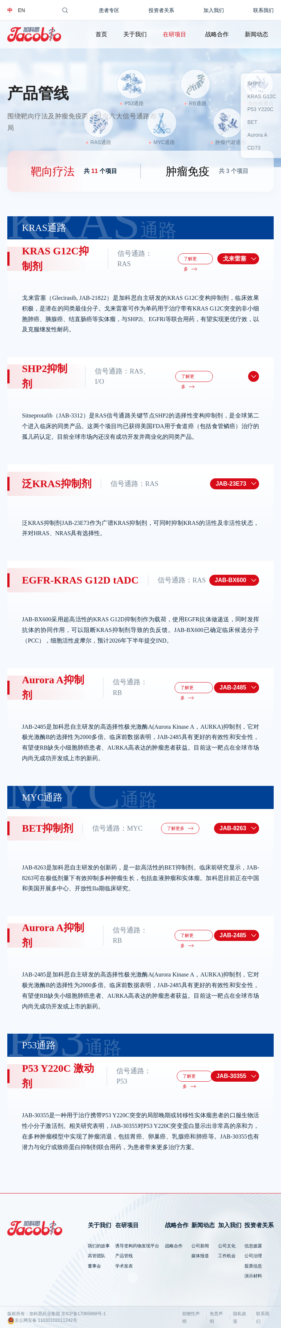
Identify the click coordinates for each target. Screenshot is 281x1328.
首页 (101, 34)
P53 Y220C (260, 109)
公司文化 (227, 1245)
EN (21, 10)
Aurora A (257, 135)
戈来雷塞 (234, 258)
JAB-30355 (231, 1076)
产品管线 (124, 1255)
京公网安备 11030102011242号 (42, 1320)
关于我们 (135, 34)
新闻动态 (256, 34)
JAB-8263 (233, 828)
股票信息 (253, 1266)
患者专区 (109, 10)
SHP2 (254, 84)
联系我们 (263, 10)
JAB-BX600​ (230, 580)
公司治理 (253, 1255)
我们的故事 (99, 1245)
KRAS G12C (261, 96)
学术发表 (124, 1266)
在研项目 (174, 34)
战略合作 (217, 34)
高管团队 (96, 1255)
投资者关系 (161, 10)
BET (252, 122)
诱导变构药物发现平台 (137, 1245)
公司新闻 (200, 1245)
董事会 (94, 1266)
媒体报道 (200, 1255)
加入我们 (213, 10)
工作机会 (227, 1255)
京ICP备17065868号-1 (83, 1313)
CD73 (254, 148)
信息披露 (253, 1245)
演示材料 (253, 1276)
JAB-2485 (233, 687)
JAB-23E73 (231, 484)
